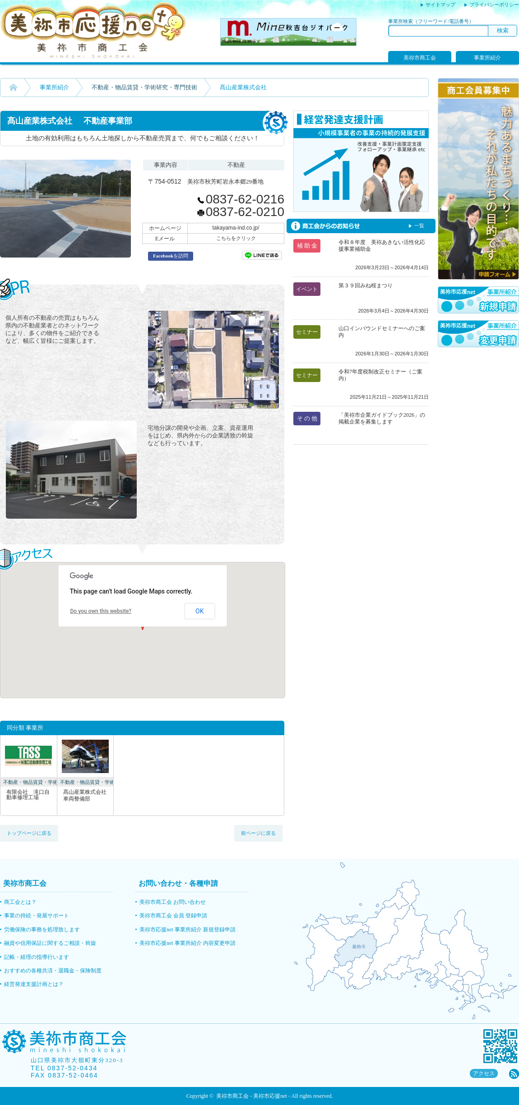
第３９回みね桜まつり (365, 285)
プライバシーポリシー (494, 4)
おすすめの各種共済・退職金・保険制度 (53, 970)
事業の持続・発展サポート (36, 915)
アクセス (484, 1073)
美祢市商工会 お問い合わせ (172, 902)
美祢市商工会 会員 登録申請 (173, 915)
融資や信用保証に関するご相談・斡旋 (50, 943)
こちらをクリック (236, 238)
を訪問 (170, 255)
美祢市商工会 (419, 58)
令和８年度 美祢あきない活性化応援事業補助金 (381, 245)
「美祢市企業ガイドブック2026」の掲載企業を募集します (381, 418)
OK (199, 611)
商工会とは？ (20, 902)
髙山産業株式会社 (85, 795)
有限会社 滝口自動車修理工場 (28, 795)
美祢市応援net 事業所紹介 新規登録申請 (187, 929)
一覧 (419, 225)
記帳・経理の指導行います (36, 957)
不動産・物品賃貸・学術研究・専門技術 (144, 87)
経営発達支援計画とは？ (34, 984)
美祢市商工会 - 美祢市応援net (251, 1096)
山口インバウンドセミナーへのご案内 (381, 331)
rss (514, 1074)
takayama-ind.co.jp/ (235, 228)
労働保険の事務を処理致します (42, 929)
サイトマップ (440, 4)
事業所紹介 (487, 58)
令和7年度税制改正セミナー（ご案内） (380, 375)
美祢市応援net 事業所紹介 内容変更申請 (187, 943)
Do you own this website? (101, 611)
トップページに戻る (29, 833)
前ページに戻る (258, 833)
